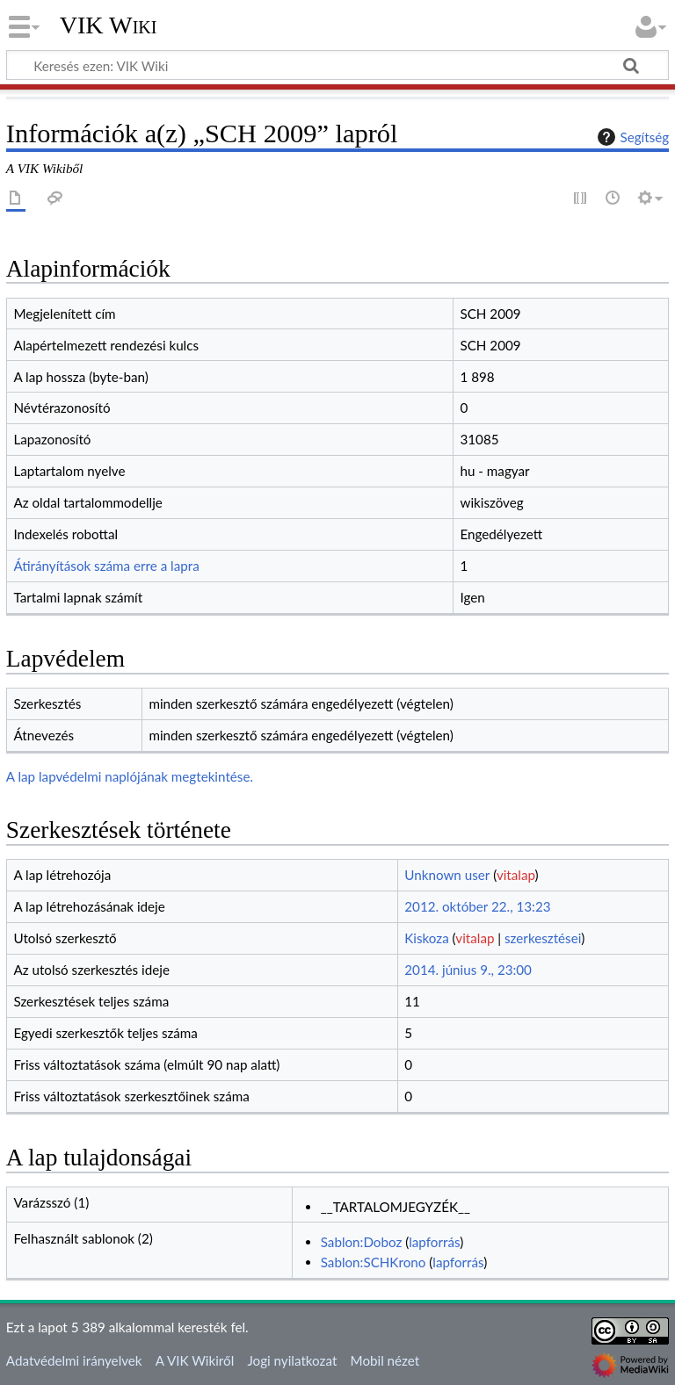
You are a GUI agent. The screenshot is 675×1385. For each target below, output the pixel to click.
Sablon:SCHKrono (373, 1262)
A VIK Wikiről (195, 1360)
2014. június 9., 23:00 (468, 969)
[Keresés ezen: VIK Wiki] (337, 65)
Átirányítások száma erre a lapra (106, 565)
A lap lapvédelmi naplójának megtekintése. (129, 776)
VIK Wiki (108, 25)
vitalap (516, 875)
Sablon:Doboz (362, 1242)
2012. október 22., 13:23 (477, 906)
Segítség (631, 137)
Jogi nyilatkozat (292, 1360)
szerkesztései (542, 938)
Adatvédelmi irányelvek (74, 1360)
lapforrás (434, 1242)
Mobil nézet (385, 1360)
